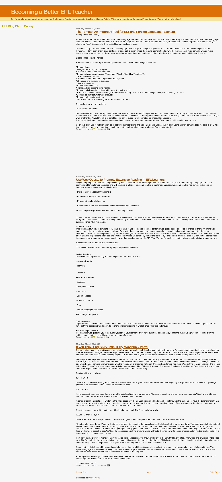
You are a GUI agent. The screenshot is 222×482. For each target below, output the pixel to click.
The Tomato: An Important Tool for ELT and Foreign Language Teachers (125, 31)
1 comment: (102, 129)
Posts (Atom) (94, 478)
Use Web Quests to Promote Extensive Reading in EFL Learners (120, 179)
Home (148, 472)
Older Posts (215, 472)
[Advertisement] (99, 154)
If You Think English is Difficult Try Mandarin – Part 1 (112, 347)
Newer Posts (82, 472)
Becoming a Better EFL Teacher (51, 11)
